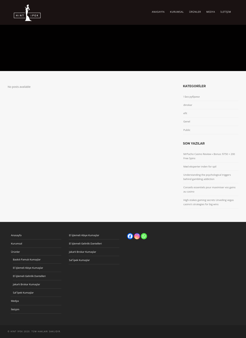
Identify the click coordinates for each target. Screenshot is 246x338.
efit (185, 113)
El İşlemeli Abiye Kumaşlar (28, 267)
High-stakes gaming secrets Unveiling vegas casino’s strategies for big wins (208, 202)
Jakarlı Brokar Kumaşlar (26, 284)
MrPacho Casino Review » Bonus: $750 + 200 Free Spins (209, 156)
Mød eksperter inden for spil (199, 166)
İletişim (225, 11)
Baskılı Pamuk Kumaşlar (27, 259)
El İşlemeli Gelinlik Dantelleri (29, 276)
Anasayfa (158, 11)
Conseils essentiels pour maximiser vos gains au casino (209, 189)
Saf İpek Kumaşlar (23, 292)
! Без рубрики (191, 96)
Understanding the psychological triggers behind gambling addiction (207, 177)
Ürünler (195, 11)
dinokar (187, 105)
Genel (186, 121)
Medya (210, 11)
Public (186, 130)
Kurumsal (177, 11)
